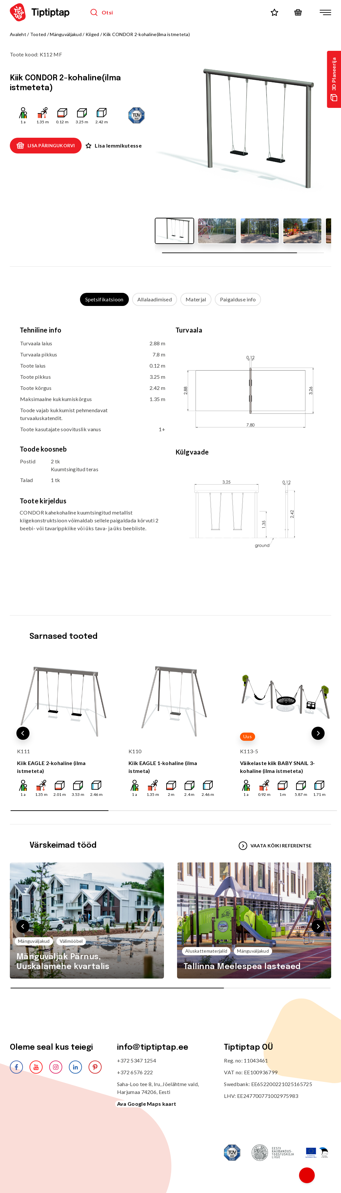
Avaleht (18, 34)
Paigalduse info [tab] (238, 299)
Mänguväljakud (66, 34)
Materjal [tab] (196, 299)
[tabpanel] (170, 454)
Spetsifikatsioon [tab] (104, 299)
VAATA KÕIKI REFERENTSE (275, 845)
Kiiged (92, 34)
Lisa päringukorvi (45, 146)
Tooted (38, 34)
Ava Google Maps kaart (146, 1104)
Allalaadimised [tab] (154, 299)
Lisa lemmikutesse (113, 145)
